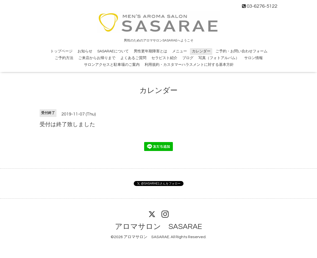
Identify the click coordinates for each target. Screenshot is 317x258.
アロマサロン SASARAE (158, 226)
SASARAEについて (113, 51)
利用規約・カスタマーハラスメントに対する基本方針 (189, 65)
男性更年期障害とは (150, 51)
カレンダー (201, 51)
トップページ (61, 51)
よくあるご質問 (133, 58)
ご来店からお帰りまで (96, 58)
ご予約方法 (64, 58)
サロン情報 (253, 58)
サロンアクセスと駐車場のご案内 (112, 65)
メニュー (179, 51)
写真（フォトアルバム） (218, 58)
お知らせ (85, 51)
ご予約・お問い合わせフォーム (241, 51)
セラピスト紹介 (164, 58)
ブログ (187, 58)
